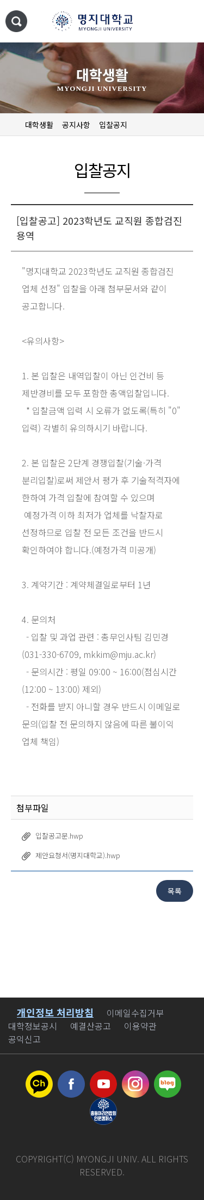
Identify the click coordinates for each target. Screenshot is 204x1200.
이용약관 (140, 1025)
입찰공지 (113, 124)
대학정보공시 (32, 1025)
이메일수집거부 (135, 1012)
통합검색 (16, 21)
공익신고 (24, 1038)
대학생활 (39, 124)
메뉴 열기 (185, 22)
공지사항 (76, 124)
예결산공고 (90, 1025)
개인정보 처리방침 (55, 1012)
